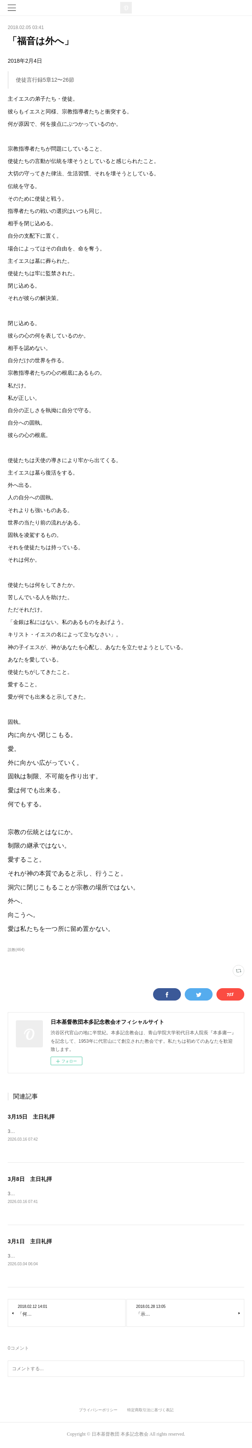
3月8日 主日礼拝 (30, 1179)
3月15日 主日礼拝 (31, 1117)
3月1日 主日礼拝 (30, 1242)
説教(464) (16, 950)
